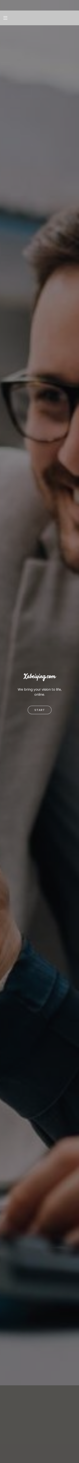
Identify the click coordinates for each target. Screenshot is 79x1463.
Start (39, 701)
